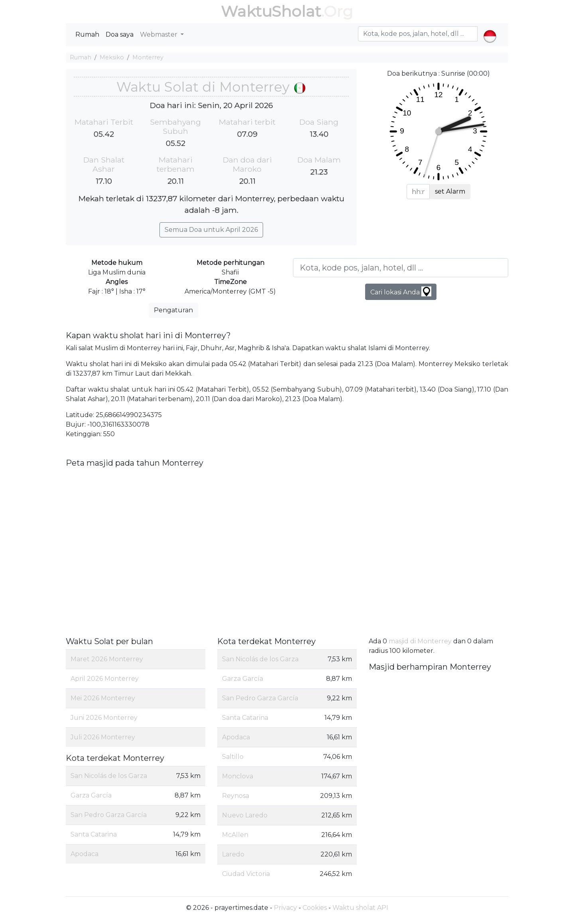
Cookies (315, 907)
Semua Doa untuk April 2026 (211, 229)
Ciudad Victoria (246, 874)
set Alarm (450, 191)
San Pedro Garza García (109, 815)
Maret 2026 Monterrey (107, 659)
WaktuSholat (271, 11)
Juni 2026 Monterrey (104, 717)
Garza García (91, 795)
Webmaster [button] (159, 34)
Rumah (87, 34)
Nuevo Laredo (244, 815)
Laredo (233, 854)
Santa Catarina (94, 834)
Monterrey (147, 57)
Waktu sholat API (360, 907)
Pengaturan (173, 310)
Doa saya (120, 34)
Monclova (237, 776)
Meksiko (112, 57)
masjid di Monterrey (420, 641)
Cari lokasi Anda (400, 291)
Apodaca (84, 854)
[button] (490, 29)
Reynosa (235, 795)
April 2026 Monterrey (105, 678)
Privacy (285, 907)
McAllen (235, 835)
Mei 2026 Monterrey (103, 698)
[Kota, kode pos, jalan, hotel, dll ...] (400, 267)
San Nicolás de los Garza (109, 776)
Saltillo (233, 756)
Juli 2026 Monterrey (103, 737)
